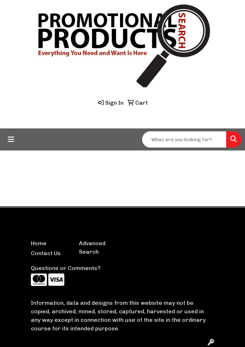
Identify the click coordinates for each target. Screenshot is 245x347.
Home (39, 243)
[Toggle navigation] (11, 139)
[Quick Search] (184, 139)
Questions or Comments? (65, 268)
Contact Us (46, 253)
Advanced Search (92, 247)
